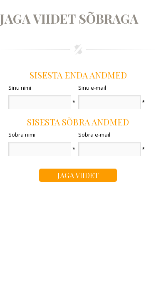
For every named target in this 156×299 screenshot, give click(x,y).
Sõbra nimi (21, 134)
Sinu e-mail (92, 87)
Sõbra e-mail (94, 134)
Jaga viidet (78, 175)
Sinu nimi (19, 87)
